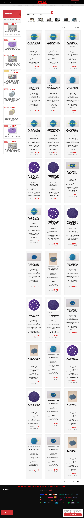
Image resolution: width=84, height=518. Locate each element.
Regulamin (5, 495)
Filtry (7, 512)
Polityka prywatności (14, 491)
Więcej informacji (71, 512)
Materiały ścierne (16, 5)
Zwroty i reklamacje (14, 495)
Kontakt (70, 5)
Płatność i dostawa (13, 493)
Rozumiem (73, 514)
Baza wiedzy (53, 5)
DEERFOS (18, 19)
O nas (62, 5)
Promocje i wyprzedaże (39, 5)
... (62, 27)
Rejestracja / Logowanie (8, 2)
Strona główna (11, 19)
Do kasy (75, 2)
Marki (27, 5)
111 (78, 27)
